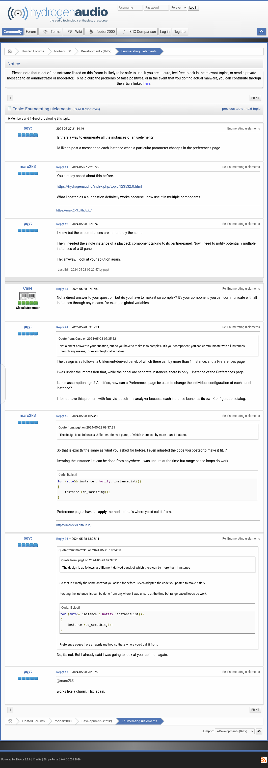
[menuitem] (255, 98)
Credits (37, 759)
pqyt (28, 128)
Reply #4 (62, 327)
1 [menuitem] (10, 98)
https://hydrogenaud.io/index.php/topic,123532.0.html (99, 186)
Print (255, 97)
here (146, 83)
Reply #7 (62, 672)
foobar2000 (62, 51)
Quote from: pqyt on (87, 427)
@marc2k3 (65, 681)
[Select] (72, 475)
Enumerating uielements (139, 51)
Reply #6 (62, 539)
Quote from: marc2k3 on (90, 550)
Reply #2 (62, 224)
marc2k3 (28, 166)
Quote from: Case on (87, 338)
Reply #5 (62, 416)
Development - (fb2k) (96, 51)
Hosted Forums (33, 51)
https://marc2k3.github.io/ (74, 210)
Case (28, 288)
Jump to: (208, 731)
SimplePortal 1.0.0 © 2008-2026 (62, 759)
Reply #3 (62, 289)
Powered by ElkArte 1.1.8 (16, 759)
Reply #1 (62, 167)
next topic (253, 109)
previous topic (232, 109)
